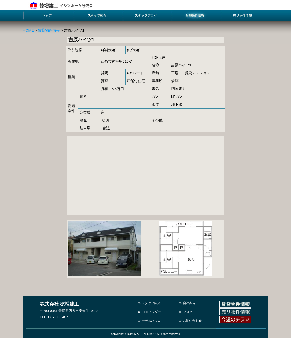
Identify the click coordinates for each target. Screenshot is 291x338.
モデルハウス (151, 321)
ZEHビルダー (151, 312)
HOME (28, 30)
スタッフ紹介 (151, 303)
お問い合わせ (192, 321)
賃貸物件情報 (49, 30)
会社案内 (189, 303)
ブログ (187, 312)
